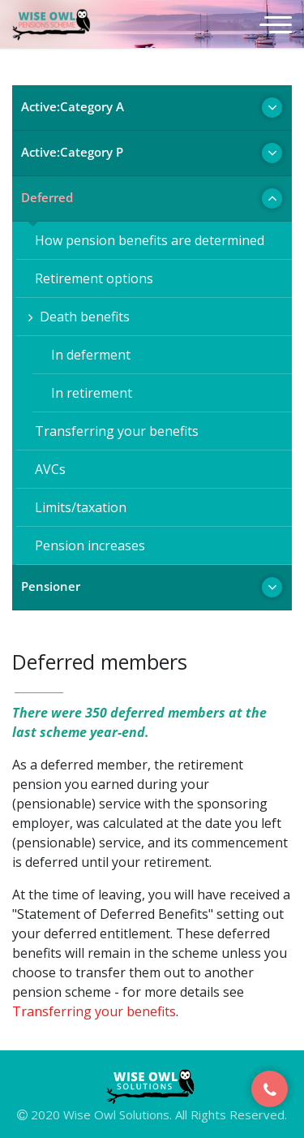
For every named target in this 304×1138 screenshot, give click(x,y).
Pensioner (50, 586)
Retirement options (90, 278)
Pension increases (86, 545)
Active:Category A (72, 106)
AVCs (47, 469)
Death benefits (79, 316)
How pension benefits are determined (146, 240)
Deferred (47, 197)
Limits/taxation (77, 507)
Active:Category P (72, 152)
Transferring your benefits (113, 431)
